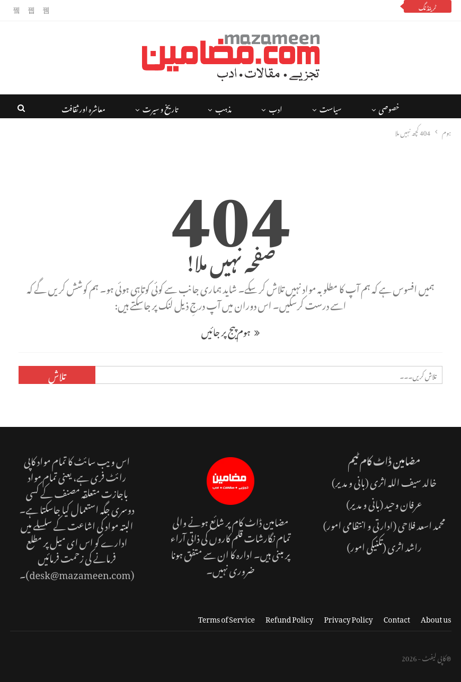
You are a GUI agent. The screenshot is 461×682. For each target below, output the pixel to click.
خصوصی (389, 107)
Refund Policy (289, 617)
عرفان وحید (403, 502)
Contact (397, 617)
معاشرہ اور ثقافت (83, 107)
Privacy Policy (348, 617)
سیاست (331, 107)
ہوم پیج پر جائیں (230, 330)
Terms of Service (226, 617)
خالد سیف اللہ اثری (403, 481)
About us (436, 617)
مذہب (223, 107)
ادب (275, 107)
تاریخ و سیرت (160, 107)
